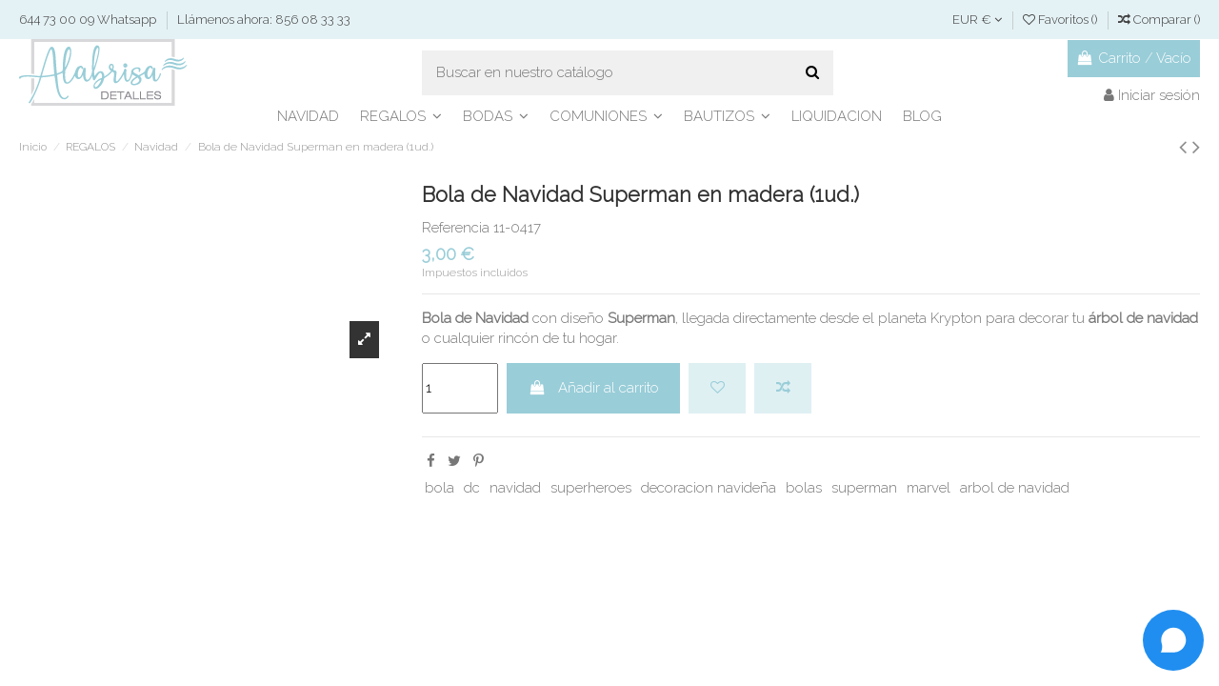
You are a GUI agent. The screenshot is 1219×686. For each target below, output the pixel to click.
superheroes (590, 487)
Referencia (456, 227)
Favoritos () (1061, 19)
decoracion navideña (708, 487)
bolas (804, 487)
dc (472, 487)
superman (864, 487)
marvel (928, 487)
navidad (515, 487)
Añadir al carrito (594, 387)
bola (439, 487)
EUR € (977, 19)
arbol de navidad (1014, 487)
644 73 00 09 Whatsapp (89, 19)
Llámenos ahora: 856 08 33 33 (263, 19)
